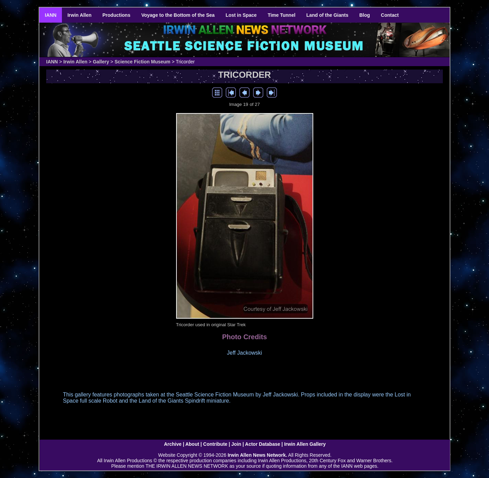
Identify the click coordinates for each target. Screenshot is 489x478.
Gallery (101, 61)
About (192, 444)
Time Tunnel (281, 15)
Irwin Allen (79, 15)
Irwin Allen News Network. (257, 455)
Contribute (215, 444)
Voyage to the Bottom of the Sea (177, 15)
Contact (390, 15)
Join (236, 444)
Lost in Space (241, 15)
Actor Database (262, 444)
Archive (172, 444)
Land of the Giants (327, 15)
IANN (50, 15)
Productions (117, 15)
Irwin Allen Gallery (305, 444)
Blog (364, 15)
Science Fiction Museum (142, 61)
